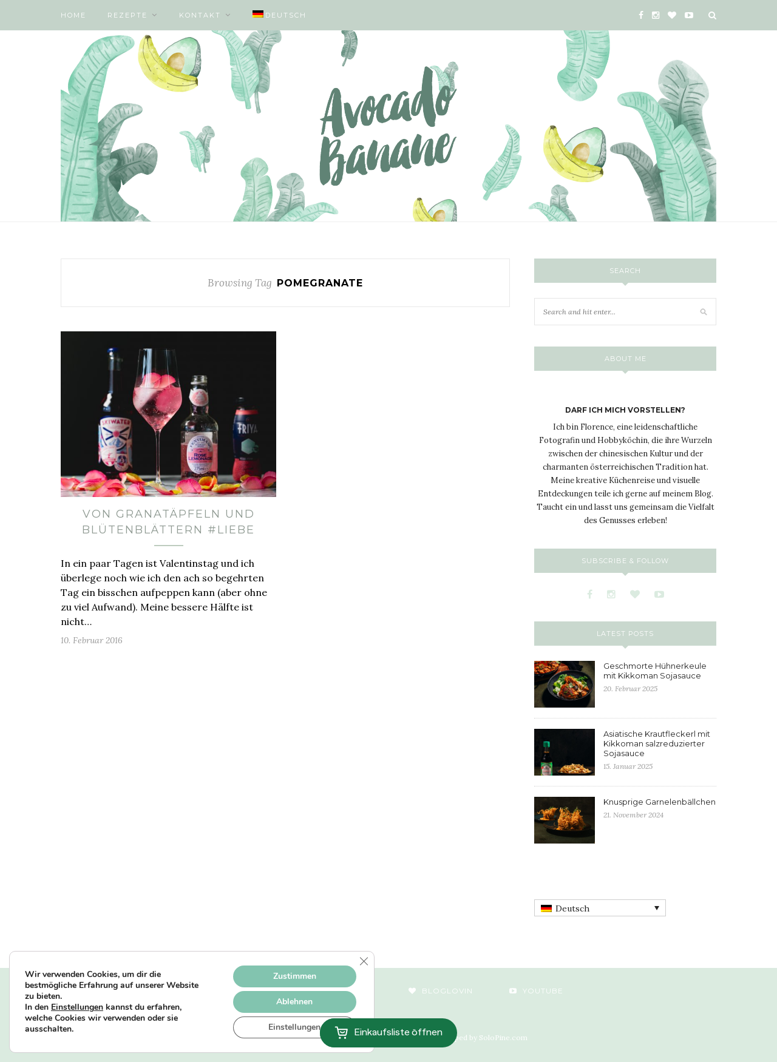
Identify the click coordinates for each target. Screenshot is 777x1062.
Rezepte (127, 15)
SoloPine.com (503, 1037)
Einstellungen (77, 1007)
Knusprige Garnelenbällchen (659, 802)
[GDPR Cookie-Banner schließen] (364, 961)
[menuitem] (280, 15)
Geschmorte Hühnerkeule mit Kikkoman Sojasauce (655, 670)
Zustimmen (294, 976)
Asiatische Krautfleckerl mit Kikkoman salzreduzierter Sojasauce (656, 743)
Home (73, 15)
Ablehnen (294, 1001)
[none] (600, 907)
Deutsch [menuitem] (572, 908)
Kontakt (200, 15)
